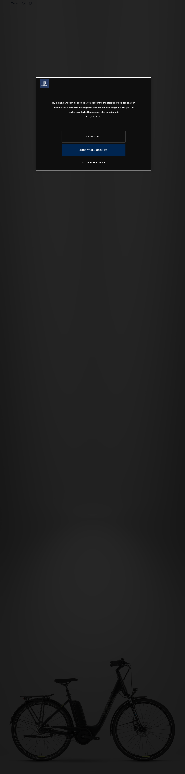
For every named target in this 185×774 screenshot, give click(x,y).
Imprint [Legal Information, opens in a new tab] (98, 117)
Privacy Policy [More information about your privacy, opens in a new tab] (91, 117)
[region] (93, 124)
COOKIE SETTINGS (93, 162)
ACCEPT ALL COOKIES (93, 150)
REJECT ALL (93, 136)
